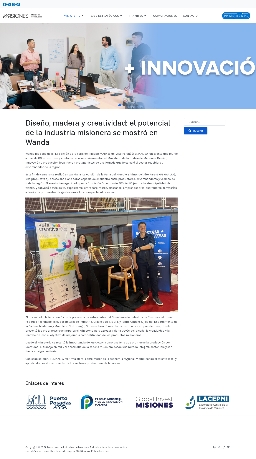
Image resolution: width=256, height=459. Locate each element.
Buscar (196, 130)
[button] (74, 15)
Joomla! (30, 451)
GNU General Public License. (92, 451)
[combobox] (204, 122)
